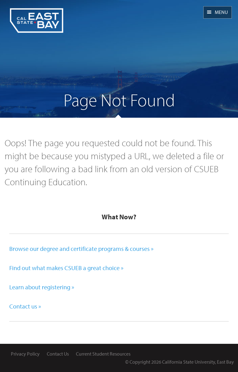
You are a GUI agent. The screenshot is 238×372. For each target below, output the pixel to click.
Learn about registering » (41, 287)
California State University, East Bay (198, 362)
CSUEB (36, 16)
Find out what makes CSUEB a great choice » (66, 268)
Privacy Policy (25, 354)
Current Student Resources (103, 354)
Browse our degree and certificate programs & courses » (81, 248)
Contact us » (25, 306)
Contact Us (58, 354)
